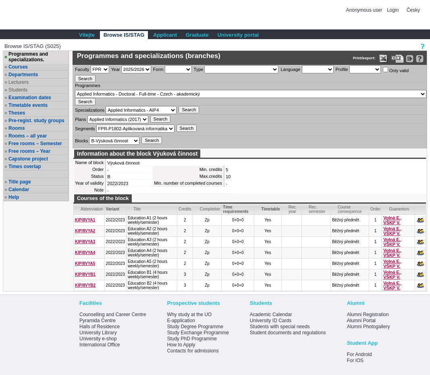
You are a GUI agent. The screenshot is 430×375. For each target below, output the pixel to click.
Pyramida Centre (97, 320)
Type (199, 69)
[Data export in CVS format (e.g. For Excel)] (397, 58)
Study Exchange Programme (198, 332)
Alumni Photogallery (368, 326)
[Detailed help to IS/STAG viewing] (419, 58)
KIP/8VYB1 (85, 274)
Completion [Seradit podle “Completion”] (210, 209)
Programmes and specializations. (28, 56)
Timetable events (28, 105)
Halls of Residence (99, 326)
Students (17, 90)
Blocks (81, 140)
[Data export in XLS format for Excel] (383, 58)
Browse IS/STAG (124, 35)
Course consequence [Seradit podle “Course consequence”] (350, 209)
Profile (342, 69)
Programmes (87, 85)
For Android (359, 354)
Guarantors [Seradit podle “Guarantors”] (399, 209)
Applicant (165, 35)
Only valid (396, 70)
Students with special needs (280, 326)
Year (115, 69)
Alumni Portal (361, 320)
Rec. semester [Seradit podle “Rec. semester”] (317, 209)
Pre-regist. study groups (36, 120)
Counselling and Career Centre (112, 314)
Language (290, 69)
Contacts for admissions (192, 351)
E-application (181, 320)
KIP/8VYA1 (85, 220)
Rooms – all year (27, 136)
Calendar (18, 189)
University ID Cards (270, 320)
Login (393, 10)
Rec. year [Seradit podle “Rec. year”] (293, 209)
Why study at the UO (189, 314)
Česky (413, 10)
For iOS (355, 360)
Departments (23, 74)
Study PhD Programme (191, 339)
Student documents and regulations (288, 332)
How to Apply (181, 345)
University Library (98, 332)
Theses (16, 113)
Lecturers (18, 82)
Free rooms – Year (29, 151)
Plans (80, 119)
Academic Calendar (271, 314)
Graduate (197, 35)
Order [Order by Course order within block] (375, 209)
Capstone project (28, 159)
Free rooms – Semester (35, 143)
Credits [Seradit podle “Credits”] (185, 209)
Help (13, 197)
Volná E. (392, 217)
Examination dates (29, 97)
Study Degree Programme (195, 326)
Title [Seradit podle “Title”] (137, 209)
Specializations (89, 110)
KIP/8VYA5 (85, 263)
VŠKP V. (391, 222)
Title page (19, 182)
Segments (85, 128)
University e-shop (98, 339)
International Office (99, 345)
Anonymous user (365, 10)
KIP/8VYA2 (85, 231)
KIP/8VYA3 (85, 242)
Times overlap (24, 166)
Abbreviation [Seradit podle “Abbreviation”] (92, 209)
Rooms (16, 128)
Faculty (82, 69)
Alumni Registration (368, 314)
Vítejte (87, 35)
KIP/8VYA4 (85, 252)
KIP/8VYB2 (85, 285)
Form (158, 69)
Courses (18, 67)
